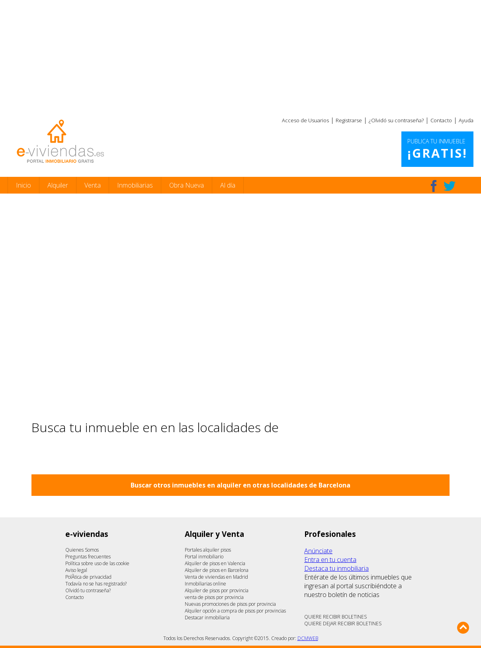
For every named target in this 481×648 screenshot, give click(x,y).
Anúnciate (318, 550)
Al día (227, 185)
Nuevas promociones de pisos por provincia (230, 604)
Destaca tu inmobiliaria (336, 568)
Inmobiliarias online (205, 583)
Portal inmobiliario (204, 556)
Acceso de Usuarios (305, 120)
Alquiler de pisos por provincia (216, 590)
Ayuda (466, 120)
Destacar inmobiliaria (207, 617)
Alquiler (57, 185)
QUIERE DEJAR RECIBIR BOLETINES (342, 623)
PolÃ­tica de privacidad (88, 577)
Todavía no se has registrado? (96, 583)
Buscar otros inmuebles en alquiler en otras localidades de (240, 485)
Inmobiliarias (135, 185)
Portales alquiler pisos (208, 549)
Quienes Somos (82, 549)
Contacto (441, 120)
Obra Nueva (186, 185)
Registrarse (349, 120)
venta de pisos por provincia (214, 597)
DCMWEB (307, 638)
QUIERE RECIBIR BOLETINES (335, 616)
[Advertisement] (240, 56)
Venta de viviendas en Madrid (216, 577)
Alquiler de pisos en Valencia (215, 563)
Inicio (23, 185)
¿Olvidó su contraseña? (396, 120)
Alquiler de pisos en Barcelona (216, 570)
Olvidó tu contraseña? (88, 590)
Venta (92, 185)
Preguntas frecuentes (88, 556)
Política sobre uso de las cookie (97, 563)
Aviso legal (76, 570)
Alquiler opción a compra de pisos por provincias (235, 610)
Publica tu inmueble (437, 149)
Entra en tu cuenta (330, 559)
